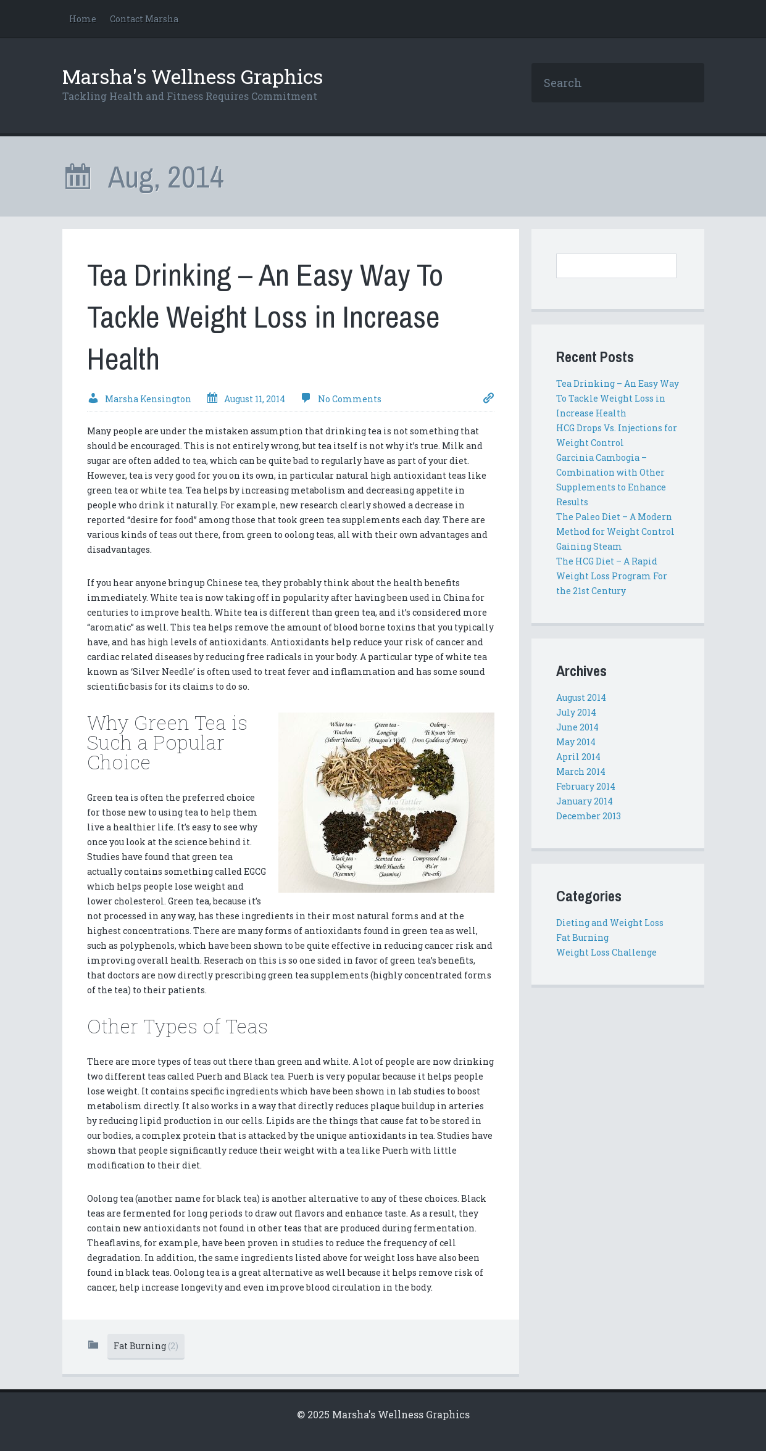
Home (82, 19)
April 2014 (578, 757)
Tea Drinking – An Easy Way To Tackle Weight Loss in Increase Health (265, 316)
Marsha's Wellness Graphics (192, 76)
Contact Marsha (144, 19)
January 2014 (584, 801)
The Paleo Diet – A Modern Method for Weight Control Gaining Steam (615, 531)
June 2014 (577, 727)
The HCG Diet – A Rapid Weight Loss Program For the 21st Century (611, 576)
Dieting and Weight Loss (610, 922)
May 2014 (576, 742)
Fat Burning (146, 1346)
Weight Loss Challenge (606, 952)
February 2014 (585, 786)
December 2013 (588, 816)
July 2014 (576, 712)
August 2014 (581, 697)
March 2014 (581, 771)
